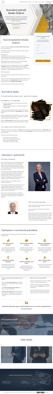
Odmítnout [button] (42, 392)
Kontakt (41, 375)
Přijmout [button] (38, 392)
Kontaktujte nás (16, 27)
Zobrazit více (47, 392)
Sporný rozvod (13, 354)
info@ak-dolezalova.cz (25, 382)
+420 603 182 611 (24, 381)
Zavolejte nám (49, 2)
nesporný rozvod (39, 354)
